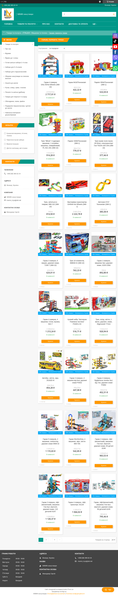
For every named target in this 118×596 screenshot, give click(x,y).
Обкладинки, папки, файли (15, 101)
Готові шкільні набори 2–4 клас (16, 62)
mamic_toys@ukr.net (14, 200)
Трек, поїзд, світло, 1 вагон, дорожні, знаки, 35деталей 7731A (103, 321)
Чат (108, 590)
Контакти (59, 24)
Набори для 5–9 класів (13, 67)
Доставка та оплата (78, 24)
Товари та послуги (26, 24)
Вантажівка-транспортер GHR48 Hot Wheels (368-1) (77, 204)
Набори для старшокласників (15, 72)
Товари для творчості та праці (16, 97)
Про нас (46, 24)
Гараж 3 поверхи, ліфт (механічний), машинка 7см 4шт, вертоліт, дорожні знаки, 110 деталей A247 (50, 506)
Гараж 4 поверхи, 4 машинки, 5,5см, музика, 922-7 (50, 321)
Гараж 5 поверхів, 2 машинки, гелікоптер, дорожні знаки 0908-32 (50, 441)
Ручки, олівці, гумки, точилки (15, 87)
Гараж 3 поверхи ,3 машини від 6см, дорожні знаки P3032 (77, 380)
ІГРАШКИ (26, 33)
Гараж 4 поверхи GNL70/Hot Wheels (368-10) (50, 84)
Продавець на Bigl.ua (59, 591)
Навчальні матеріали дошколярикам (12, 114)
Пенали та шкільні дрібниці (15, 92)
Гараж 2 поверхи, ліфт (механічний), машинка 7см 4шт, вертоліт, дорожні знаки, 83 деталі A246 (103, 443)
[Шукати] (113, 14)
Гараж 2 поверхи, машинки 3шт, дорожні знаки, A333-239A (103, 263)
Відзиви (8, 53)
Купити (50, 104)
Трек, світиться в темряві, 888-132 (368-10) (50, 204)
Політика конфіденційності (75, 594)
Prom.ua (70, 589)
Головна (8, 24)
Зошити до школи (11, 83)
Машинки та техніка (39, 33)
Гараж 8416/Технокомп (77, 82)
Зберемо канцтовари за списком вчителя (17, 77)
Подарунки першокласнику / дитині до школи (17, 107)
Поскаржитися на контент (56, 594)
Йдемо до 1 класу (11, 58)
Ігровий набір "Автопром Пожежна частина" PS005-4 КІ (77, 321)
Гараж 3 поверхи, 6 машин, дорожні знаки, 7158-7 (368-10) (50, 263)
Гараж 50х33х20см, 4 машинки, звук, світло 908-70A (77, 441)
